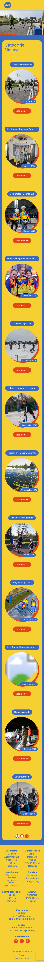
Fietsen (32, 901)
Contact (32, 854)
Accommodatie (11, 857)
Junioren (11, 898)
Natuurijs (32, 866)
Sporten (32, 872)
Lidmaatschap (32, 851)
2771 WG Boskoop (22, 916)
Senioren (11, 901)
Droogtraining (32, 881)
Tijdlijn (11, 863)
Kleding (32, 860)
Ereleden (11, 854)
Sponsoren (11, 860)
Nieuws (32, 892)
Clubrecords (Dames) (11, 876)
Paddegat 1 (22, 913)
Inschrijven (32, 857)
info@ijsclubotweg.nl (22, 927)
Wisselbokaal (11, 885)
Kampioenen (11, 872)
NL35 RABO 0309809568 (22, 919)
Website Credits (22, 958)
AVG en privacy (32, 863)
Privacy (22, 955)
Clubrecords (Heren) (11, 881)
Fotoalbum (11, 866)
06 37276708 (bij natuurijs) (22, 930)
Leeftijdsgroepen (11, 892)
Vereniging (11, 851)
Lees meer (22, 111)
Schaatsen (32, 875)
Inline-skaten (32, 878)
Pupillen (11, 895)
